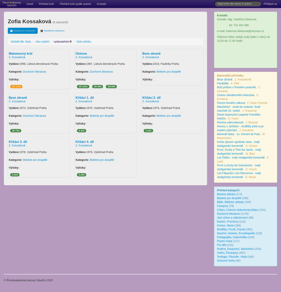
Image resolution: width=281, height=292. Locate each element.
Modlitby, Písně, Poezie (231, 229)
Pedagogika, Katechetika (232, 237)
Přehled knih (46, 3)
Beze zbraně (151, 53)
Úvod (30, 3)
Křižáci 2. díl (151, 97)
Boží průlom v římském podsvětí (236, 87)
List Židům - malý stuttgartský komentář (241, 157)
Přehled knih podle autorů (75, 3)
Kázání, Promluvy (227, 221)
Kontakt (101, 3)
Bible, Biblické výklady (230, 202)
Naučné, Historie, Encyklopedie (236, 233)
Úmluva (81, 53)
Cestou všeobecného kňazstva (235, 95)
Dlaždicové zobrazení (22, 30)
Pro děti (221, 245)
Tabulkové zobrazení (52, 30)
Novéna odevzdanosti (230, 122)
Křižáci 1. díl (85, 97)
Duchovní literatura (34, 71)
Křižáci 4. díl (85, 141)
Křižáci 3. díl (18, 141)
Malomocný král (20, 53)
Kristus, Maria (225, 225)
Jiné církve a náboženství (233, 217)
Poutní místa (224, 241)
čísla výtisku (83, 41)
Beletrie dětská (226, 194)
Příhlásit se (270, 3)
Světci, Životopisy (227, 252)
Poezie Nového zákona (231, 102)
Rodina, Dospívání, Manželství (235, 248)
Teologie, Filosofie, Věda (232, 256)
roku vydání (42, 41)
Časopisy (222, 205)
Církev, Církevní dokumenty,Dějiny (238, 209)
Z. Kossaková (17, 57)
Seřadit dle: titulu (21, 41)
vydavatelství (63, 41)
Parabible (223, 83)
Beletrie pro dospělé (169, 71)
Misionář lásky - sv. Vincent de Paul (238, 134)
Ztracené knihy (226, 260)
